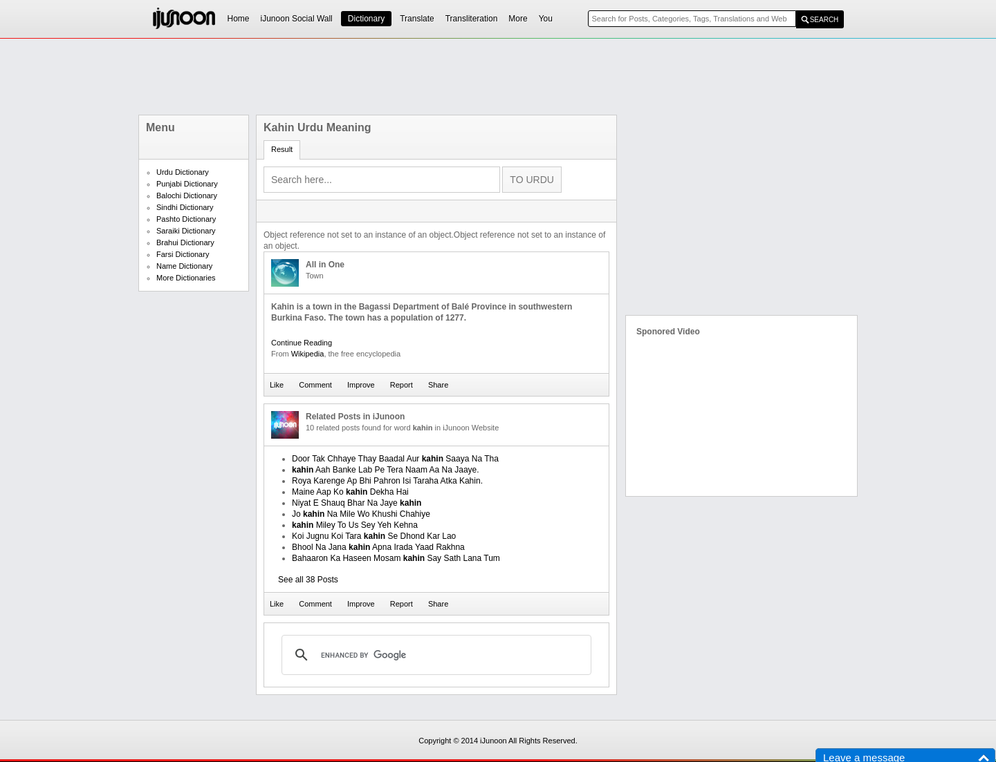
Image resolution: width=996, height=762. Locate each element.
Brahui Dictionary (185, 242)
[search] (434, 655)
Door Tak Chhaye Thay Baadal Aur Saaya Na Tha (395, 459)
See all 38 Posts (308, 579)
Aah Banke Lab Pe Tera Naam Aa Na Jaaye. (385, 470)
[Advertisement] (498, 77)
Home (239, 18)
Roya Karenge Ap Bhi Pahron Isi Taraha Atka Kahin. (387, 481)
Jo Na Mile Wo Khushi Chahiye (361, 514)
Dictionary (366, 18)
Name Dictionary (184, 266)
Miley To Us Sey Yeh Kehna (355, 525)
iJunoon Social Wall (297, 18)
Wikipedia (307, 354)
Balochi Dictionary (186, 195)
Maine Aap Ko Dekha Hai (350, 492)
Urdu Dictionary (182, 172)
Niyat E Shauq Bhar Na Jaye (356, 503)
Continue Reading (301, 343)
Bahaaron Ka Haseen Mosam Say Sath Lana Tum (396, 558)
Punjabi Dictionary (187, 184)
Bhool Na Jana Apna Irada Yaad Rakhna (378, 547)
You (546, 18)
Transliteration (471, 18)
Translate (417, 18)
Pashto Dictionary (186, 219)
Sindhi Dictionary (185, 207)
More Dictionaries (186, 278)
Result (282, 149)
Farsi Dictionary (182, 254)
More (517, 18)
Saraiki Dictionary (186, 231)
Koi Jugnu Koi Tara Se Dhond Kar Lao (374, 536)
